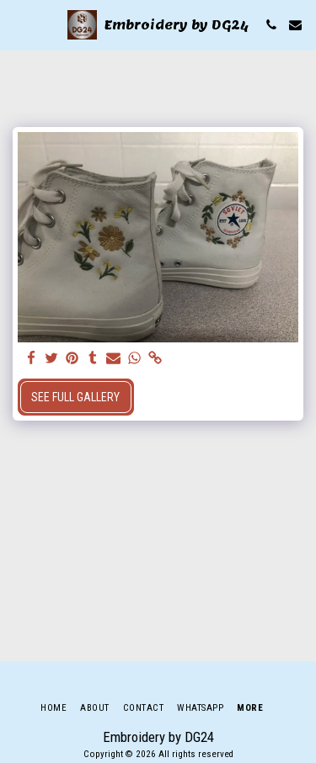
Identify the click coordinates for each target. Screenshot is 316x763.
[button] (18, 24)
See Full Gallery (75, 397)
